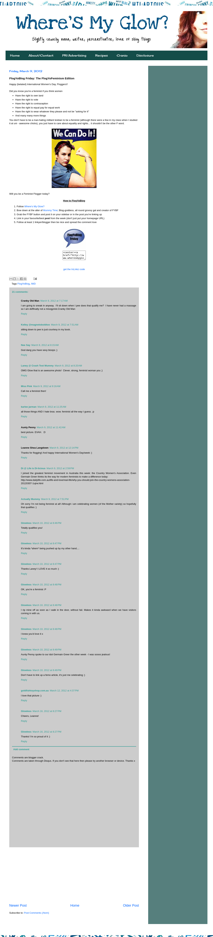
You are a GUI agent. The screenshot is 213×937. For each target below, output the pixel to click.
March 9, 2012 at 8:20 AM (68, 367)
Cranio (122, 55)
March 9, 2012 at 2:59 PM (60, 470)
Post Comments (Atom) (36, 914)
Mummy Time (50, 210)
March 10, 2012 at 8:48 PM (47, 586)
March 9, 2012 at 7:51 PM (55, 500)
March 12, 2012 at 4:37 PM (64, 692)
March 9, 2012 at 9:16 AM (46, 387)
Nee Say (25, 346)
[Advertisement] (74, 877)
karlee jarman (28, 408)
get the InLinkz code (74, 271)
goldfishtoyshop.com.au (35, 692)
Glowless (26, 524)
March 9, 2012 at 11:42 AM (51, 429)
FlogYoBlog (23, 285)
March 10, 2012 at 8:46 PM (47, 524)
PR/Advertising (74, 55)
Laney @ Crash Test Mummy (37, 367)
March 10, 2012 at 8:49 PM (47, 651)
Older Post (131, 907)
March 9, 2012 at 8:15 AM (45, 346)
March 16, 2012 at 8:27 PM (47, 712)
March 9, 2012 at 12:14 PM (64, 449)
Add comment (21, 751)
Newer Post (18, 907)
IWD (33, 285)
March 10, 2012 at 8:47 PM (47, 545)
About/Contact (41, 55)
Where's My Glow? (34, 206)
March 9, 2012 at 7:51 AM (64, 326)
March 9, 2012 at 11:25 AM (52, 408)
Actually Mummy (30, 500)
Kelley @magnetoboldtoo (35, 326)
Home (15, 55)
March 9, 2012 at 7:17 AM (54, 302)
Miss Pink (26, 387)
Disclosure (145, 55)
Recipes (101, 55)
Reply (24, 315)
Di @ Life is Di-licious (33, 470)
